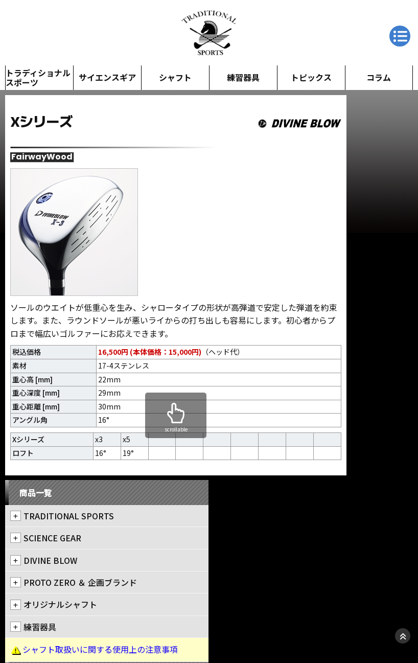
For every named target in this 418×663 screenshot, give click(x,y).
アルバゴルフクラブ (313, 465)
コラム (378, 87)
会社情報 (291, 385)
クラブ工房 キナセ (310, 443)
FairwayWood (42, 167)
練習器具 (243, 87)
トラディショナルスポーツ (38, 87)
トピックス (311, 87)
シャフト (175, 87)
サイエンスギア (107, 87)
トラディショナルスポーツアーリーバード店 (337, 363)
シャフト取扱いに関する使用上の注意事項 (343, 280)
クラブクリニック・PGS (317, 346)
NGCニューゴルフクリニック (330, 454)
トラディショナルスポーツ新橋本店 (337, 335)
